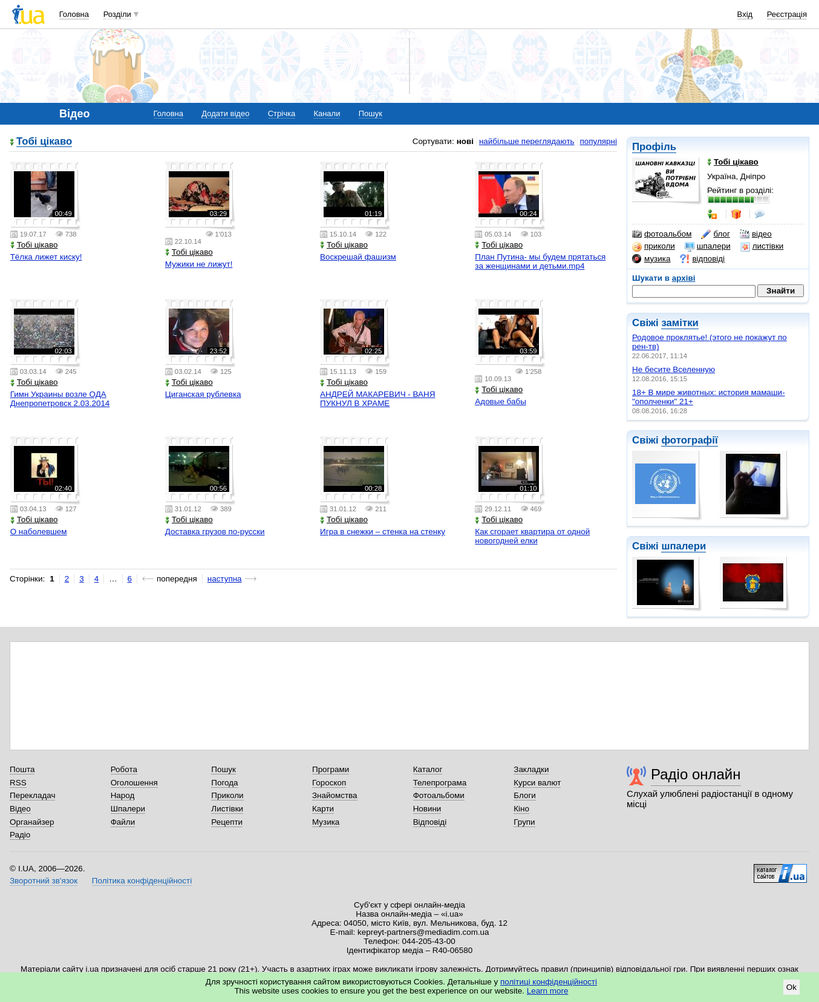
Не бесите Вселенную (673, 369)
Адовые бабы (500, 401)
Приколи (227, 795)
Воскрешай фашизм (358, 256)
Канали (326, 113)
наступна (224, 578)
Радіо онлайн (696, 774)
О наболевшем (38, 531)
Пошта (22, 769)
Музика (325, 822)
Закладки (531, 769)
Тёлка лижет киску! (46, 256)
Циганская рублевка (203, 394)
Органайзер (32, 822)
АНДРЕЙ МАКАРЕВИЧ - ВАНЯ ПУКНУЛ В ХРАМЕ (377, 399)
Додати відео (225, 113)
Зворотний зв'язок (43, 880)
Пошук (370, 113)
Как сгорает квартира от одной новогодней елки (532, 536)
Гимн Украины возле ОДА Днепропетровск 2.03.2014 (60, 399)
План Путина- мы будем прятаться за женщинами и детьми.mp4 (540, 261)
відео (756, 234)
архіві (684, 278)
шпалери (708, 246)
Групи (524, 822)
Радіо (20, 834)
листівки (762, 246)
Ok (791, 987)
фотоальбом (661, 234)
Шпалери (128, 808)
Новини (427, 808)
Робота (124, 769)
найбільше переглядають (527, 141)
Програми (330, 769)
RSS (18, 782)
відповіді (702, 259)
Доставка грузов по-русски (215, 531)
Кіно (521, 808)
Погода (224, 782)
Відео (20, 808)
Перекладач (32, 795)
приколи (653, 246)
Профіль (654, 146)
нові (465, 141)
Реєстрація (787, 14)
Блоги (525, 795)
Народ (123, 795)
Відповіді (430, 822)
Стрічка (281, 113)
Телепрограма (440, 782)
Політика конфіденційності (142, 880)
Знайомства (334, 795)
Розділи (117, 14)
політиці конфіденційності (548, 981)
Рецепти (227, 822)
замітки (680, 323)
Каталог (428, 769)
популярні (598, 141)
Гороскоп (329, 782)
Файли (123, 822)
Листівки (227, 808)
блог (715, 234)
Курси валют (537, 782)
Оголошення (134, 782)
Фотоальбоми (439, 795)
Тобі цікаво (44, 142)
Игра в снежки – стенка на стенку (382, 531)
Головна (74, 14)
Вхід (745, 14)
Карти (323, 808)
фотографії (689, 440)
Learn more (548, 990)
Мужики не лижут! (199, 264)
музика (651, 259)
